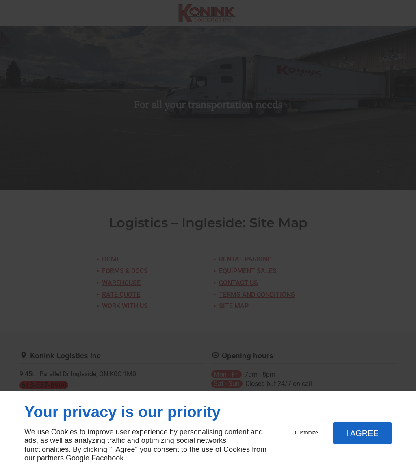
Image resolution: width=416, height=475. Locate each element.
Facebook (107, 458)
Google (77, 458)
